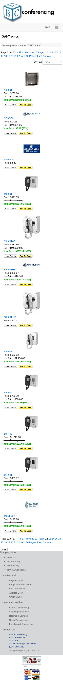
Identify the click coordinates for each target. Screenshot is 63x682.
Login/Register (16, 580)
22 (18, 56)
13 (49, 52)
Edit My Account (17, 588)
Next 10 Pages (28, 56)
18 (5, 56)
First (21, 52)
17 (2, 56)
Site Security (13, 565)
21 (15, 56)
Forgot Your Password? (20, 584)
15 (56, 52)
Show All (47, 56)
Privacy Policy (13, 561)
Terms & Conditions (16, 570)
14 (53, 52)
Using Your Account (18, 620)
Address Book (16, 593)
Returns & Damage (18, 616)
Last (39, 56)
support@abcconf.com (29, 650)
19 (8, 56)
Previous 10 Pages (35, 52)
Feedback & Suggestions (21, 624)
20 (12, 56)
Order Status (15, 597)
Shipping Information (19, 611)
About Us (11, 557)
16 (59, 52)
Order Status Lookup (19, 607)
